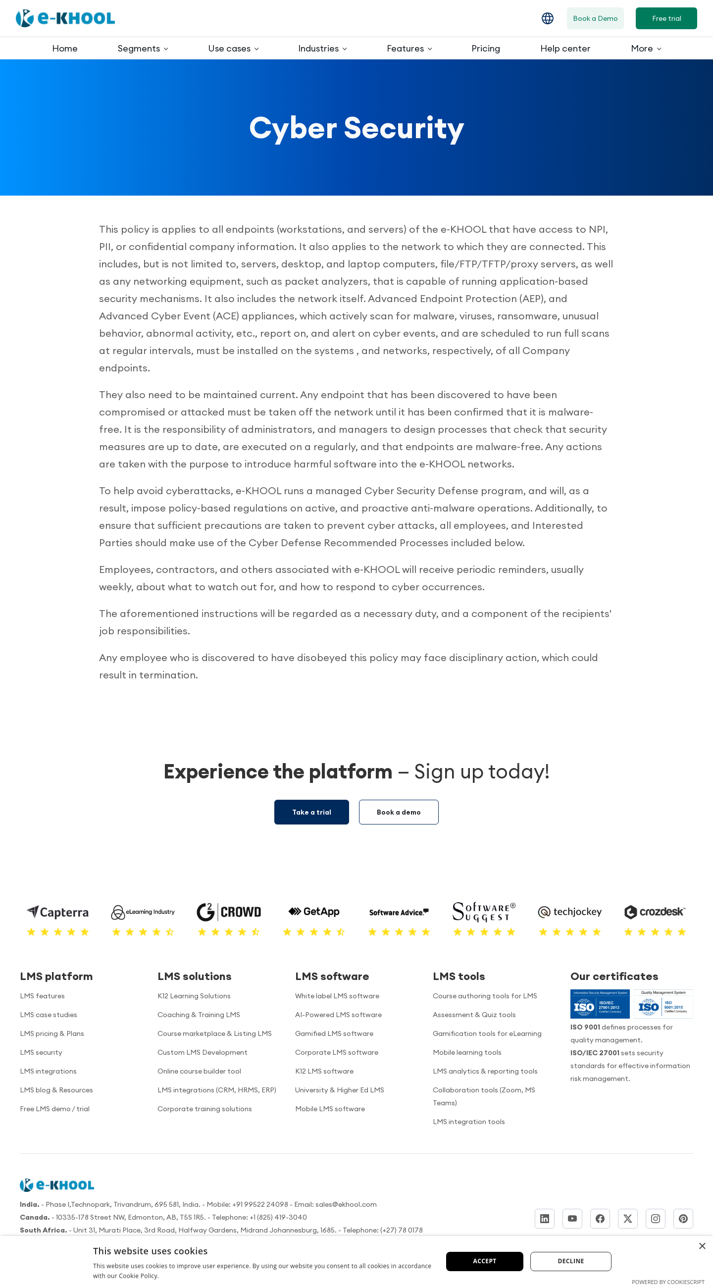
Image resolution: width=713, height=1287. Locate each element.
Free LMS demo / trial (55, 1108)
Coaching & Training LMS (198, 1014)
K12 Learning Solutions (194, 995)
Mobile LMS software (330, 1108)
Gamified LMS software (334, 1033)
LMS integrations (48, 1071)
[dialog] (356, 1261)
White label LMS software (337, 995)
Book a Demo (595, 18)
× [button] (702, 1246)
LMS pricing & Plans (52, 1033)
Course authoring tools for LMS (485, 995)
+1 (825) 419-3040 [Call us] (278, 1217)
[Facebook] (600, 1219)
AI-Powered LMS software (338, 1014)
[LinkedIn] (545, 1219)
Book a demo (399, 812)
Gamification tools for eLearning (487, 1033)
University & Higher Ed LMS (339, 1089)
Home (65, 48)
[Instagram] (655, 1219)
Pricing (485, 48)
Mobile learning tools (467, 1052)
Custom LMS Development (202, 1052)
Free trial (666, 18)
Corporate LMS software (336, 1052)
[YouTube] (572, 1219)
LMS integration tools (469, 1121)
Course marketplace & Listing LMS (214, 1033)
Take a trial (311, 812)
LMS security (41, 1052)
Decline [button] (571, 1261)
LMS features (42, 995)
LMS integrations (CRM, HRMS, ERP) (216, 1089)
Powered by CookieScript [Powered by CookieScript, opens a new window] (668, 1282)
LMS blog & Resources (56, 1089)
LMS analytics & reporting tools (485, 1071)
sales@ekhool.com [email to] (346, 1204)
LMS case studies (48, 1014)
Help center (565, 48)
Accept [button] (485, 1261)
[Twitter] (628, 1219)
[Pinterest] (683, 1219)
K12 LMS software (324, 1071)
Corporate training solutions (204, 1108)
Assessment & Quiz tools (474, 1014)
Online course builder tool (199, 1071)
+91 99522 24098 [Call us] (260, 1204)
